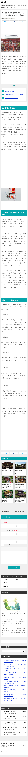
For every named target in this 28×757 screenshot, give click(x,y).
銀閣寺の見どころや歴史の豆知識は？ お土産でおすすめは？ (20, 500)
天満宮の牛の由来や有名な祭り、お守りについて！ (7, 472)
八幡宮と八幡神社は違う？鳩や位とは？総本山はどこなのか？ (8, 511)
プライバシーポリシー (8, 586)
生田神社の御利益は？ (10, 91)
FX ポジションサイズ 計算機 (10, 579)
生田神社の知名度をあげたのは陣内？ (14, 94)
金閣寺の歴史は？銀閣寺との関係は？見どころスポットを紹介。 (7, 500)
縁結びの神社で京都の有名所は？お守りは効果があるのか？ (20, 486)
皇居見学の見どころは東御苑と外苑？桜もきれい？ (20, 472)
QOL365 (3, 2)
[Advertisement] (14, 28)
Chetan (10, 756)
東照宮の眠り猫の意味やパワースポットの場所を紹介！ (21, 511)
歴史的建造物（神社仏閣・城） (8, 18)
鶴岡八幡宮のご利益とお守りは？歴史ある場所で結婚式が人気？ (7, 486)
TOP (5, 742)
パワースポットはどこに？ (11, 98)
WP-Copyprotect (16, 756)
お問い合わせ (6, 582)
